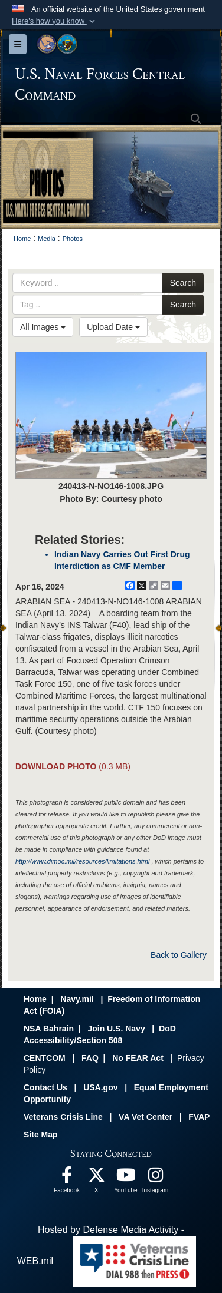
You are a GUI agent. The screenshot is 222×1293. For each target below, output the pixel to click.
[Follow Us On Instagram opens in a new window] (155, 1178)
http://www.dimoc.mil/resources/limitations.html (82, 861)
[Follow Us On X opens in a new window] (96, 1178)
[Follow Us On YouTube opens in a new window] (126, 1178)
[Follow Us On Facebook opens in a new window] (66, 1178)
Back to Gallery (179, 955)
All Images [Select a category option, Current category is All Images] (43, 327)
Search (183, 282)
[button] (54, 21)
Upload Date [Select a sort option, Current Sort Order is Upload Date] (113, 327)
